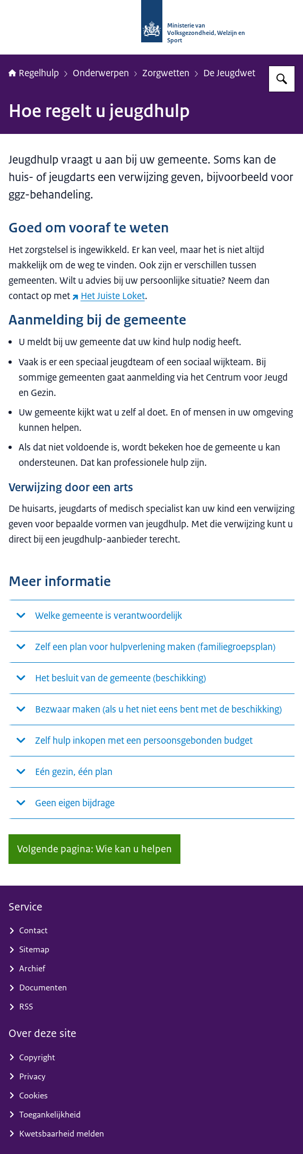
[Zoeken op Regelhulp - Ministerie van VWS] (282, 79)
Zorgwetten (165, 73)
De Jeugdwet (229, 73)
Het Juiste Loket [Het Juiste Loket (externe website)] (108, 296)
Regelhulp (33, 73)
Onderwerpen (101, 73)
